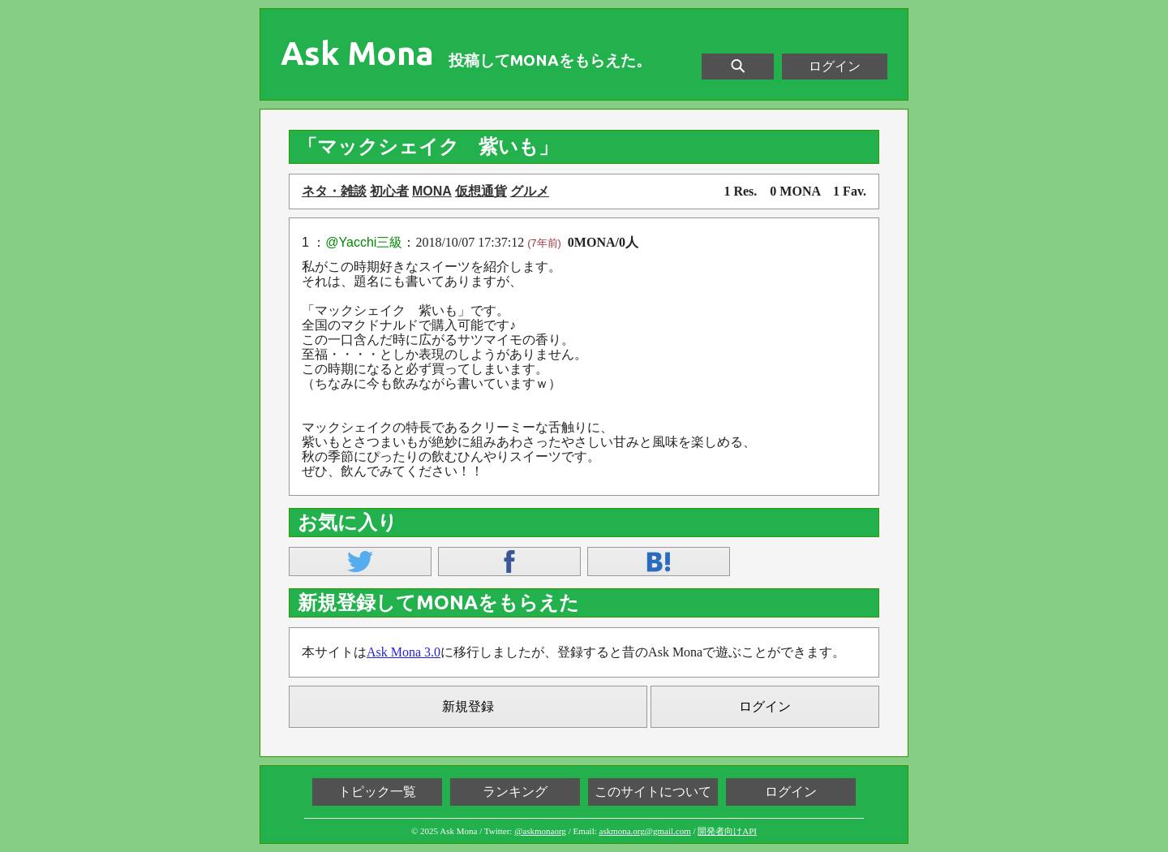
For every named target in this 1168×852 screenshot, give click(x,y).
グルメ (529, 191)
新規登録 (468, 706)
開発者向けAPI (727, 831)
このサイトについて (653, 791)
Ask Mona (357, 53)
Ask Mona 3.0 (403, 652)
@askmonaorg (540, 831)
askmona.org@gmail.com (645, 831)
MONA (432, 191)
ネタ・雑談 (334, 191)
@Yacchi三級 (363, 242)
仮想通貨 (481, 191)
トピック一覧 (377, 791)
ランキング (515, 791)
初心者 (389, 191)
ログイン (835, 66)
